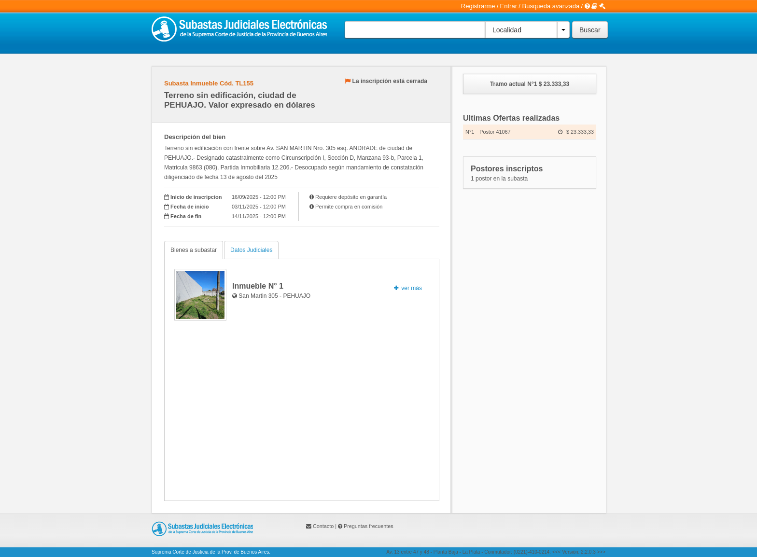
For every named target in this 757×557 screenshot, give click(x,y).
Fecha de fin (185, 216)
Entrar (508, 6)
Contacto (323, 526)
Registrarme (478, 6)
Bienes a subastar (193, 250)
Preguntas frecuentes (368, 526)
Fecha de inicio (189, 206)
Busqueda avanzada (551, 6)
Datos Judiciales (251, 250)
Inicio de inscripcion (196, 197)
